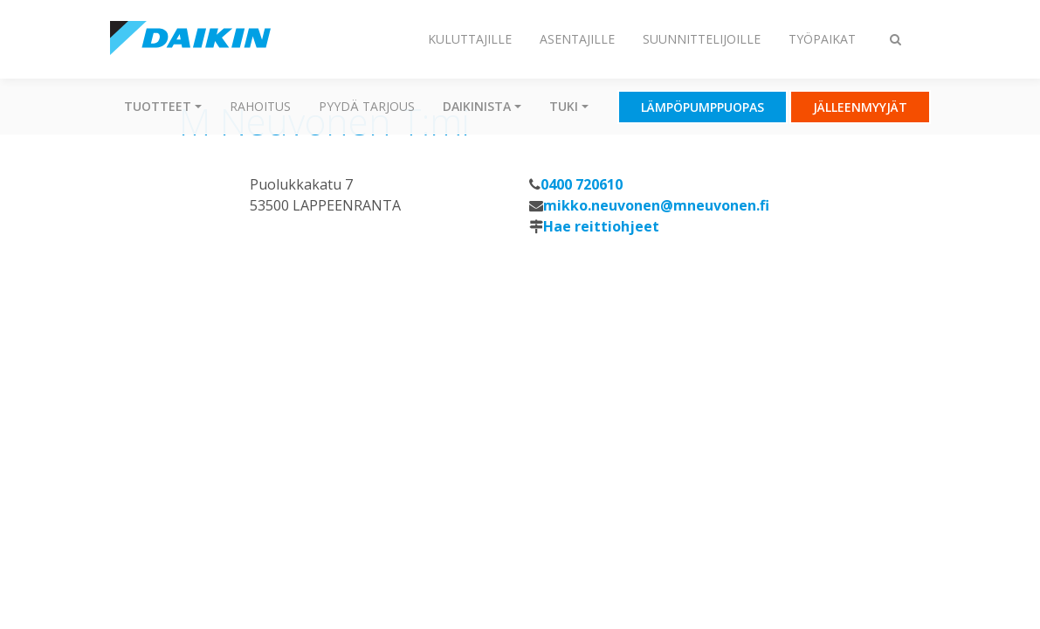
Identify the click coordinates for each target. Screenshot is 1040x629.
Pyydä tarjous (367, 106)
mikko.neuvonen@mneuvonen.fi (656, 205)
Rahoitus (260, 106)
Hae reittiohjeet (601, 226)
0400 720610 (582, 184)
